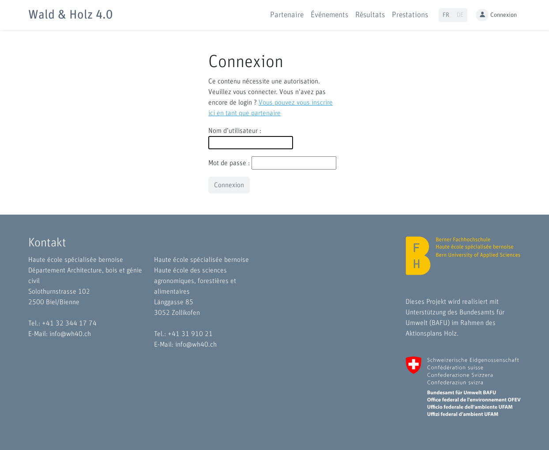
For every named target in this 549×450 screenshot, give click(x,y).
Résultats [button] (370, 15)
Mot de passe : (229, 162)
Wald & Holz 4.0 (70, 15)
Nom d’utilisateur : (234, 130)
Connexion (496, 15)
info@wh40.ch (70, 333)
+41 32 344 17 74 (69, 323)
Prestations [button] (410, 15)
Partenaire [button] (287, 15)
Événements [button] (329, 15)
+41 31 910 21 (190, 333)
